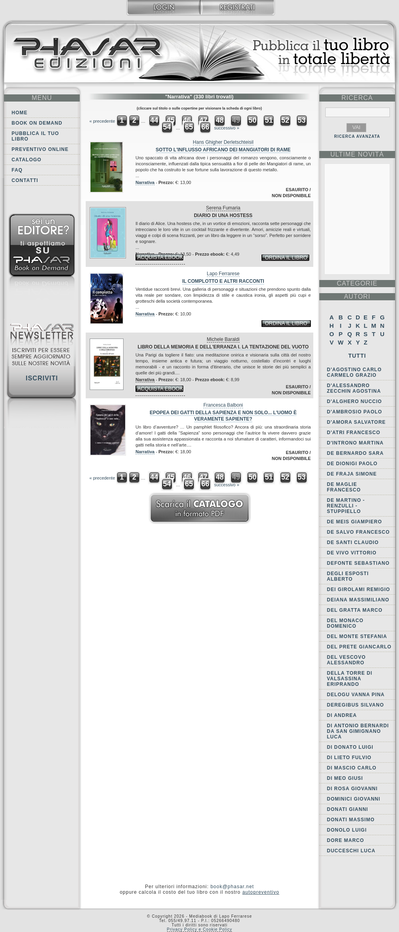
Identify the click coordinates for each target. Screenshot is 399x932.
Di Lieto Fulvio (349, 757)
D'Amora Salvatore (356, 422)
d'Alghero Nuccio (354, 401)
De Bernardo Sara (355, 453)
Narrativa (145, 182)
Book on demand (37, 123)
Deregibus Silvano (355, 705)
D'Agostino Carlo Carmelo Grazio (354, 372)
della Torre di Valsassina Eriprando (349, 678)
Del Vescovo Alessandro (346, 660)
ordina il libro (286, 257)
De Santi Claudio (353, 542)
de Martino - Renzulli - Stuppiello (346, 505)
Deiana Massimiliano (358, 600)
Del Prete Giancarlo (359, 647)
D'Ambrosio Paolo (354, 412)
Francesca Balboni (223, 405)
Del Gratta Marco (355, 610)
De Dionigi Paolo (352, 463)
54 (167, 127)
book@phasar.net (232, 886)
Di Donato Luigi (350, 747)
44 (154, 120)
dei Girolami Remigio (358, 589)
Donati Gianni (347, 809)
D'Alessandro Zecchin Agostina (354, 388)
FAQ (17, 170)
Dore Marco (345, 840)
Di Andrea (342, 715)
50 (252, 120)
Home (20, 113)
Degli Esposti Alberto (348, 576)
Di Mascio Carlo (351, 768)
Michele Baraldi (223, 339)
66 (205, 127)
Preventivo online (40, 149)
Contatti (25, 180)
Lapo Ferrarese (223, 273)
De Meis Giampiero (354, 522)
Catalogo (26, 160)
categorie (357, 283)
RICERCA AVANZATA (357, 136)
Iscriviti (42, 378)
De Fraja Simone (352, 474)
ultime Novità (357, 154)
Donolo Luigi (347, 830)
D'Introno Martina (355, 443)
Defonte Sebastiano (358, 563)
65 (189, 127)
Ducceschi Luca (351, 851)
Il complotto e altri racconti (223, 281)
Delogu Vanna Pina (356, 694)
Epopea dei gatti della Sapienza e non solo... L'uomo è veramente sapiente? (223, 416)
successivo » (226, 127)
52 (285, 120)
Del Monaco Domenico (345, 623)
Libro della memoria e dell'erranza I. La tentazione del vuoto (223, 347)
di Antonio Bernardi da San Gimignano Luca (358, 731)
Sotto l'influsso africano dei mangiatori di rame (223, 150)
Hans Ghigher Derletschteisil (223, 142)
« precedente (102, 121)
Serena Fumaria (223, 208)
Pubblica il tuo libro (35, 136)
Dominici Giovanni (353, 799)
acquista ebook (160, 257)
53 (302, 120)
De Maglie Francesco (344, 487)
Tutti (357, 355)
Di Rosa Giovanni (352, 788)
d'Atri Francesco (353, 432)
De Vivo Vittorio (351, 553)
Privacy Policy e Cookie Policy (199, 929)
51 (269, 120)
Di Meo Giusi (345, 778)
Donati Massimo (351, 819)
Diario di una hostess (223, 215)
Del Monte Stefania (357, 636)
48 (220, 120)
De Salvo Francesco (358, 532)
